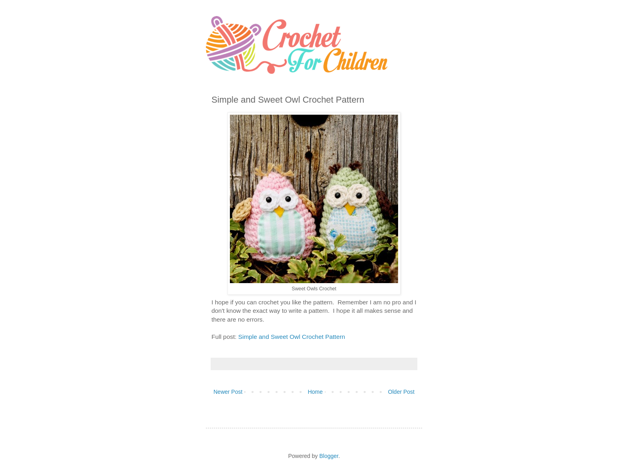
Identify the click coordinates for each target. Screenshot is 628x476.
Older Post (401, 392)
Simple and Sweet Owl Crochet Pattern (290, 336)
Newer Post (227, 392)
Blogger (328, 456)
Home (315, 392)
